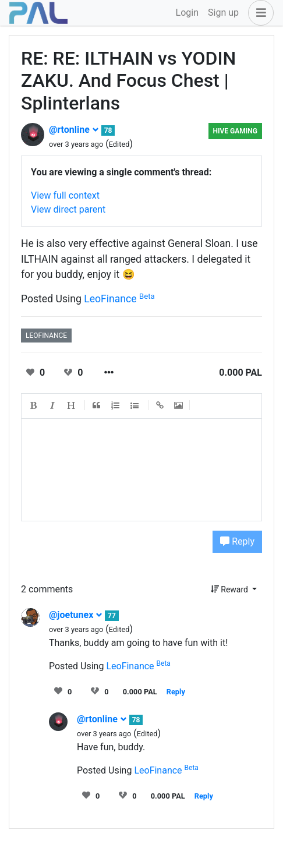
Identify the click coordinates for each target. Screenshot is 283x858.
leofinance (46, 335)
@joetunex (75, 614)
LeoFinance (119, 299)
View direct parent (68, 209)
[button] (258, 13)
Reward (230, 589)
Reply (237, 541)
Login (187, 12)
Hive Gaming (235, 131)
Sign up (223, 12)
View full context (65, 195)
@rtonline (74, 129)
